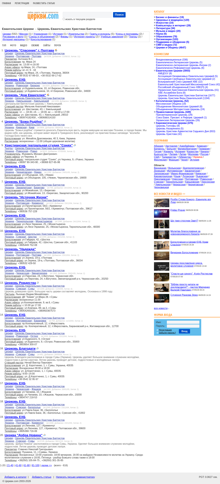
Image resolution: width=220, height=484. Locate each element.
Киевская (21, 127)
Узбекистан (184, 157)
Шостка (32, 236)
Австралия (171, 146)
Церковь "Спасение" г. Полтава (29, 50)
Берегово (39, 187)
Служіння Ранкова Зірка (184, 295)
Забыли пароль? (167, 332)
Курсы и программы (127, 34)
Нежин (38, 172)
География (161, 140)
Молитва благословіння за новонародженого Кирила (185, 232)
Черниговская (24, 172)
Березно (35, 85)
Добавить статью (41, 477)
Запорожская (161, 173)
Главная (6, 3)
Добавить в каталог (15, 477)
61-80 (27, 465)
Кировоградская (163, 176)
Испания (180, 151)
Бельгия (171, 148)
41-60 (18, 465)
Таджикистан (169, 157)
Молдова (193, 154)
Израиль (168, 151)
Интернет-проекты (84, 36)
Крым (177, 176)
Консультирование (41, 39)
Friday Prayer (177, 210)
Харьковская (192, 182)
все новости (161, 308)
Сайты (46, 45)
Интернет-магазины (14, 39)
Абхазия (158, 146)
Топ (4, 45)
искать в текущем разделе (79, 19)
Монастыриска (44, 221)
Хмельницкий (41, 101)
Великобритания (187, 148)
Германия (204, 148)
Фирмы (65, 36)
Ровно (33, 151)
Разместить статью (44, 3)
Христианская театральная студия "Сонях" (39, 145)
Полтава (36, 56)
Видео (23, 45)
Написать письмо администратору (75, 477)
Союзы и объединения (42, 36)
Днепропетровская (193, 168)
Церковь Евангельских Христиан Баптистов (39, 53)
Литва (182, 154)
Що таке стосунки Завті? (184, 220)
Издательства (76, 34)
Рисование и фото (13, 36)
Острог (34, 336)
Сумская (21, 236)
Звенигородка (39, 273)
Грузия (157, 151)
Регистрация (22, 3)
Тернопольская (24, 221)
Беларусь (159, 148)
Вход (185, 331)
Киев (31, 127)
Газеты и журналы (100, 34)
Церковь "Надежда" (20, 249)
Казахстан (192, 151)
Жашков (36, 389)
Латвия (173, 154)
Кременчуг (38, 203)
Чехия (184, 159)
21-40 (10, 465)
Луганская (188, 176)
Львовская (202, 176)
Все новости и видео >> (169, 194)
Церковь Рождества (20, 282)
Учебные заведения (112, 36)
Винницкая (160, 168)
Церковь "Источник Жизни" (26, 197)
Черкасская (22, 273)
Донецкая (159, 170)
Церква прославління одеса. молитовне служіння (186, 264)
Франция (174, 159)
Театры (133, 36)
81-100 (35, 465)
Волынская (174, 168)
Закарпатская (24, 187)
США (157, 157)
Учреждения (41, 34)
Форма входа (163, 315)
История (58, 34)
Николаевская (162, 179)
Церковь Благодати (20, 348)
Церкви (7, 34)
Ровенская (22, 85)
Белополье (34, 407)
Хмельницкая (23, 101)
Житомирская (24, 320)
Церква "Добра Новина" (23, 435)
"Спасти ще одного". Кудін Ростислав (191, 273)
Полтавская (22, 56)
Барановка (40, 320)
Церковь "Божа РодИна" (24, 121)
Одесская (177, 179)
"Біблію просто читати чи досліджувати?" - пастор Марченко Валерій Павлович (190, 287)
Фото (13, 45)
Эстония (194, 159)
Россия (204, 154)
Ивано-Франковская (182, 173)
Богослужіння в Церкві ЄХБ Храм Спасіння (189, 243)
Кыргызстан (160, 154)
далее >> (46, 465)
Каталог (159, 11)
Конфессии (161, 54)
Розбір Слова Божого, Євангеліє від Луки (190, 200)
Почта (57, 45)
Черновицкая (161, 187)
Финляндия (160, 159)
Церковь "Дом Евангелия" (25, 95)
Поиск (119, 14)
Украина (9, 56)
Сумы (31, 288)
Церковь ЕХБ (15, 79)
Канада (204, 151)
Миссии (23, 34)
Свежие (35, 45)
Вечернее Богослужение (184, 252)
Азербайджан (187, 146)
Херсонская (208, 182)
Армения (202, 146)
